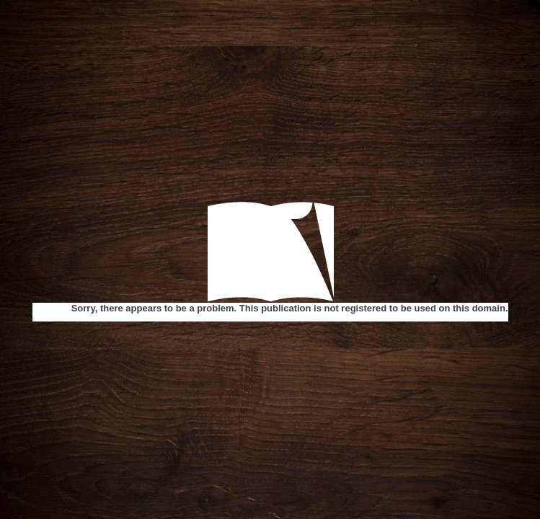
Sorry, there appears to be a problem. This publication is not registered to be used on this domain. (289, 308)
